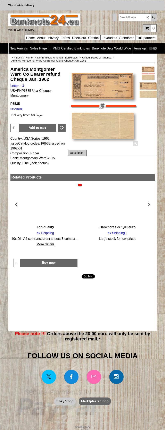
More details (45, 244)
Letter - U (17, 86)
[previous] (151, 48)
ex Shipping (16, 109)
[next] (155, 48)
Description (77, 152)
